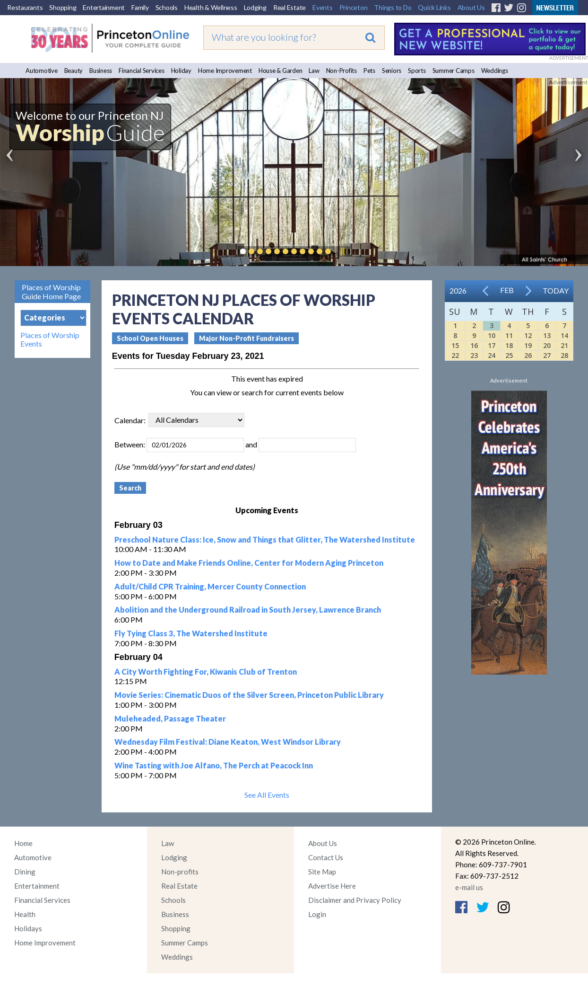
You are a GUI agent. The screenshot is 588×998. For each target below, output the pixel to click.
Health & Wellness (210, 7)
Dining (24, 871)
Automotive (42, 70)
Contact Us (325, 857)
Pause (342, 251)
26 (528, 355)
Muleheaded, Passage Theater (170, 718)
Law (314, 70)
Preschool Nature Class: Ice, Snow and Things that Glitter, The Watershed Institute (264, 539)
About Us (471, 7)
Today (556, 290)
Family (140, 7)
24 (491, 355)
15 (455, 345)
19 (528, 345)
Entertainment (104, 7)
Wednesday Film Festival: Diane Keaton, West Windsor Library (227, 741)
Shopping (62, 7)
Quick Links (434, 7)
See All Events (266, 794)
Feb (507, 289)
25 (509, 355)
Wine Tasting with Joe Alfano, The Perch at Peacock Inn (213, 765)
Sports (417, 70)
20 (547, 345)
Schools (167, 7)
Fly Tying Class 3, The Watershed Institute (191, 633)
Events (322, 7)
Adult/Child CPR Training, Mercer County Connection (210, 586)
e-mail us (469, 887)
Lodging (255, 7)
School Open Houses (150, 338)
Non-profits (180, 871)
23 (474, 355)
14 (564, 335)
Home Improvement (225, 70)
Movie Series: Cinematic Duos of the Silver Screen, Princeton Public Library (249, 694)
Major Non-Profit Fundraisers (246, 338)
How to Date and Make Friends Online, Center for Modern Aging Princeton (248, 562)
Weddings (494, 70)
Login (317, 914)
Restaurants (25, 7)
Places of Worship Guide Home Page (51, 292)
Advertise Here (332, 886)
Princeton (353, 7)
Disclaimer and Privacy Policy (354, 900)
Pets (369, 70)
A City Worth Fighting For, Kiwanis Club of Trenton (205, 671)
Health (24, 914)
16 (474, 345)
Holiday (181, 70)
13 (547, 335)
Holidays (28, 928)
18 (509, 345)
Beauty (73, 70)
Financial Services (141, 70)
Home (23, 843)
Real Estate (289, 7)
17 (491, 345)
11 (509, 335)
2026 (458, 290)
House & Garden (281, 70)
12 (528, 335)
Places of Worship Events (49, 339)
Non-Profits (341, 70)
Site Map (322, 871)
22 (455, 355)
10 (491, 335)
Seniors (391, 70)
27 (547, 355)
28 (564, 355)
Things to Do (392, 7)
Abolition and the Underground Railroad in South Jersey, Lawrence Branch (247, 609)
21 (564, 345)
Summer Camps (453, 70)
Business (100, 70)
